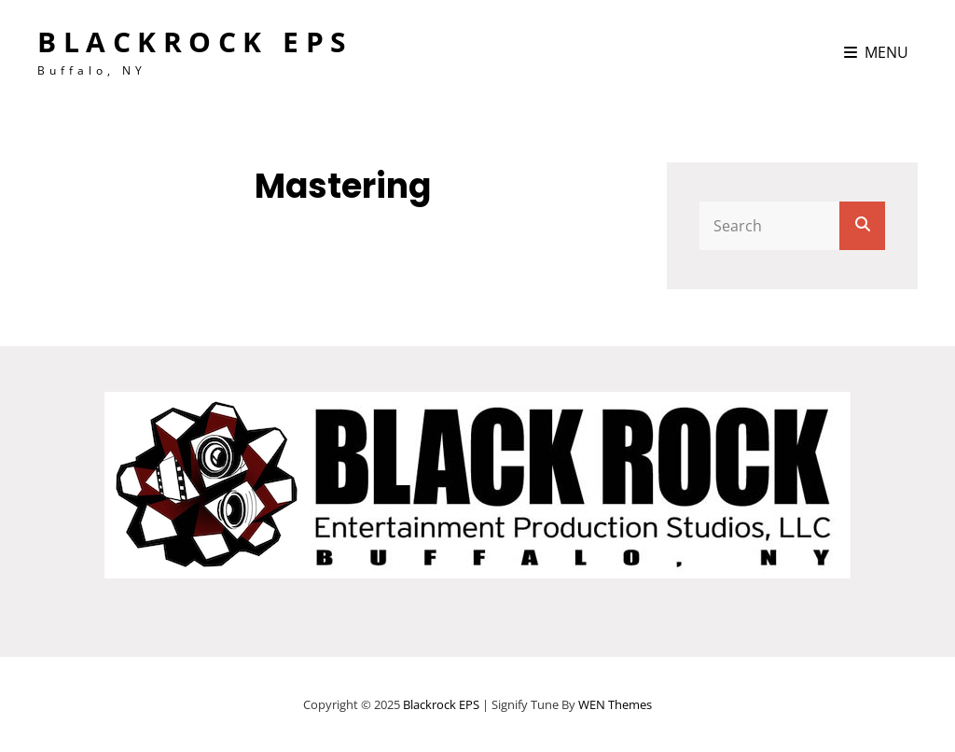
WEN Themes (615, 704)
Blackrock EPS (195, 41)
